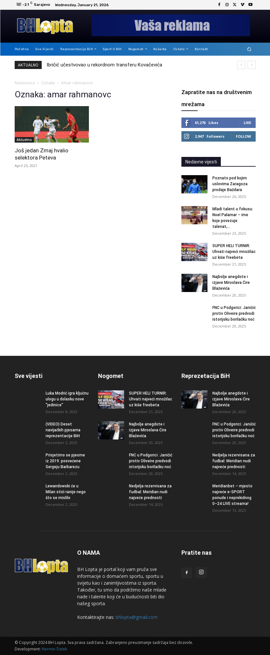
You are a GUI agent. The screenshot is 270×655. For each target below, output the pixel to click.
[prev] (241, 65)
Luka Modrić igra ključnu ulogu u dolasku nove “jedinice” (67, 399)
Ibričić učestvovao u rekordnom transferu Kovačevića (104, 65)
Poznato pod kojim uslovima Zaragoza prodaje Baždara (230, 184)
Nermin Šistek (54, 649)
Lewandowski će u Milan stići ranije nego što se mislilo (66, 492)
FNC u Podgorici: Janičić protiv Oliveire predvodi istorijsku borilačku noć (234, 313)
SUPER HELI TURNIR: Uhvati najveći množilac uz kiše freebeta (234, 252)
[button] (249, 49)
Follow (243, 136)
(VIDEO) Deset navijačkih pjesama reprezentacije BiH (63, 430)
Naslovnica (25, 83)
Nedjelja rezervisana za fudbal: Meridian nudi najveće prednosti (150, 492)
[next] (252, 65)
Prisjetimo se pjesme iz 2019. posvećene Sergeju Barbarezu (65, 461)
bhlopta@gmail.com (137, 617)
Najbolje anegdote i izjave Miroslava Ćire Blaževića (231, 282)
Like (247, 122)
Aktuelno (24, 139)
